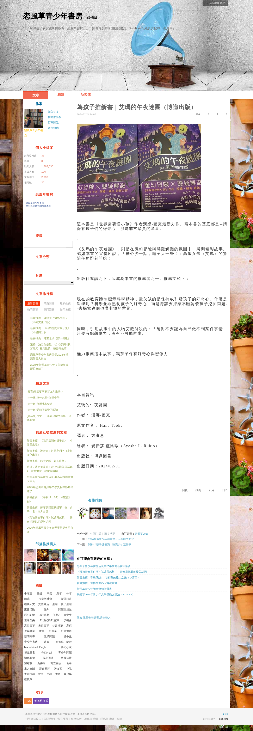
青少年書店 (31, 641)
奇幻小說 (46, 652)
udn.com (223, 718)
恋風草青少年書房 (53, 16)
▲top (225, 713)
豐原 (40, 674)
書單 (41, 631)
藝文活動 (109, 533)
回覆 (185, 490)
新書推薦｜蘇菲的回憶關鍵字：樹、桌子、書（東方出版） (50, 509)
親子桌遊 (66, 604)
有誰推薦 (95, 500)
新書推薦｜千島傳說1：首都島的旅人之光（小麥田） (108, 577)
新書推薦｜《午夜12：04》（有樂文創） (48, 499)
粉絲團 (30, 727)
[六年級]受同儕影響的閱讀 (42, 409)
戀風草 (53, 631)
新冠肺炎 (66, 598)
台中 (69, 663)
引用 (211, 490)
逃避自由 (29, 620)
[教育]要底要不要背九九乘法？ (45, 391)
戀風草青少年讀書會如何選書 (94, 588)
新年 (59, 593)
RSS (28, 700)
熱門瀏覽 (32, 309)
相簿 (60, 95)
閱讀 (49, 674)
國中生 (68, 636)
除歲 (27, 598)
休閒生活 (95, 533)
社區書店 (66, 631)
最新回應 (49, 303)
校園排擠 (66, 657)
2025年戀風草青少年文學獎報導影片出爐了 (49, 366)
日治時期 (43, 614)
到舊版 (92, 17)
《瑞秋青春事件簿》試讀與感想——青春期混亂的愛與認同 (112, 571)
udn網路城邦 (217, 3)
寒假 (69, 625)
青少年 (68, 674)
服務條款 (76, 718)
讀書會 (68, 620)
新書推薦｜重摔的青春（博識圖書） (98, 583)
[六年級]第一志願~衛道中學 (43, 397)
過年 (46, 609)
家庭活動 (29, 609)
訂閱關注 (53, 122)
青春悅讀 (29, 674)
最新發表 (32, 303)
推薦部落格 (54, 117)
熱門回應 (49, 309)
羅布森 (28, 663)
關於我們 (49, 718)
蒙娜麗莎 (44, 668)
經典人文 (29, 604)
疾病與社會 (45, 598)
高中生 (68, 614)
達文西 (58, 668)
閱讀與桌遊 (65, 609)
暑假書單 (43, 625)
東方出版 (29, 668)
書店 (58, 674)
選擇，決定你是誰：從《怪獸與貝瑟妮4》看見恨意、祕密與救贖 (50, 346)
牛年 (69, 593)
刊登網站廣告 (33, 718)
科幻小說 (66, 647)
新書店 (41, 663)
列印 (224, 490)
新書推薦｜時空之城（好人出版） (50, 338)
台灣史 (56, 614)
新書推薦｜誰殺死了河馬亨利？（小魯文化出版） (49, 320)
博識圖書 (29, 652)
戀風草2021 (141, 533)
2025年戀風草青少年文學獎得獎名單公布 (50, 529)
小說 (69, 668)
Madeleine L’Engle (35, 647)
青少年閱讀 (65, 652)
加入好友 (53, 111)
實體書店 (43, 604)
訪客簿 (86, 95)
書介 (46, 641)
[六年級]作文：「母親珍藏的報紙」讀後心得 (49, 418)
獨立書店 (55, 663)
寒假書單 (29, 625)
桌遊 (55, 604)
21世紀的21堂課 (49, 620)
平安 (49, 593)
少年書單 (29, 631)
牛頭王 (28, 593)
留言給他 (53, 127)
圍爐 (39, 593)
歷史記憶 (29, 614)
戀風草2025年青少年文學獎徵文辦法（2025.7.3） (106, 594)
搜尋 (69, 244)
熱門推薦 (65, 309)
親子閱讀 (49, 636)
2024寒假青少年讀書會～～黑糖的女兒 (111, 539)
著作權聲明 (91, 718)
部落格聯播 (41, 700)
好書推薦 (57, 625)
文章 (35, 95)
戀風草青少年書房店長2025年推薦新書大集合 (104, 566)
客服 (119, 718)
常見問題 (62, 718)
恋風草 (28, 679)
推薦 (198, 490)
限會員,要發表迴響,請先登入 (94, 617)
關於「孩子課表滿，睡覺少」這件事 (109, 544)
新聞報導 (29, 636)
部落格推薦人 (46, 544)
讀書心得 (29, 657)
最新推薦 (65, 303)
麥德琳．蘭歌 (64, 641)
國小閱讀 (48, 657)
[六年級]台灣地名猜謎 (40, 403)
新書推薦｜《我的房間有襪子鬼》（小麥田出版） (50, 330)
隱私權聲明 (107, 718)
